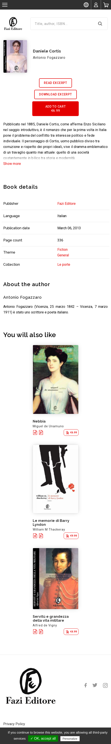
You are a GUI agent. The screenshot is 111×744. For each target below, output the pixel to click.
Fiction (62, 249)
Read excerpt (55, 83)
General (63, 255)
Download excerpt (55, 94)
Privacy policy (91, 738)
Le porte (63, 264)
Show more (12, 164)
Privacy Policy (14, 724)
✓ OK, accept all (43, 738)
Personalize (70, 738)
